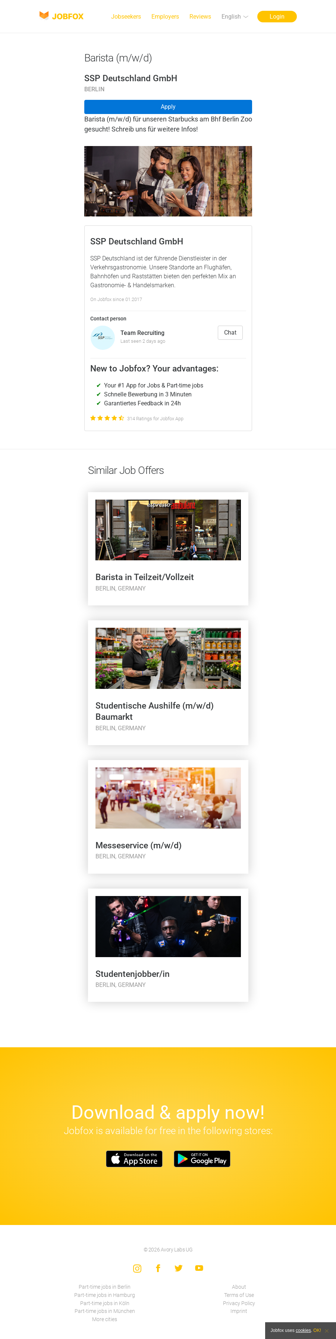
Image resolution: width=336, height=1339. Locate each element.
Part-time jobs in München (105, 1311)
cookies (303, 1330)
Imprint (238, 1311)
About (239, 1287)
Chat (230, 332)
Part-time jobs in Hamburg (104, 1295)
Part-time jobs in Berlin (105, 1287)
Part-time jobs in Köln (104, 1303)
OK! (317, 1330)
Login (277, 16)
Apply (168, 106)
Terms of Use (239, 1295)
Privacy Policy (239, 1303)
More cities (104, 1319)
